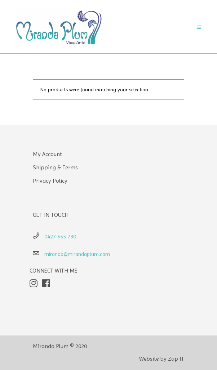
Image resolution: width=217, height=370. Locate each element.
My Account (47, 154)
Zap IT (176, 358)
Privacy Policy (50, 180)
